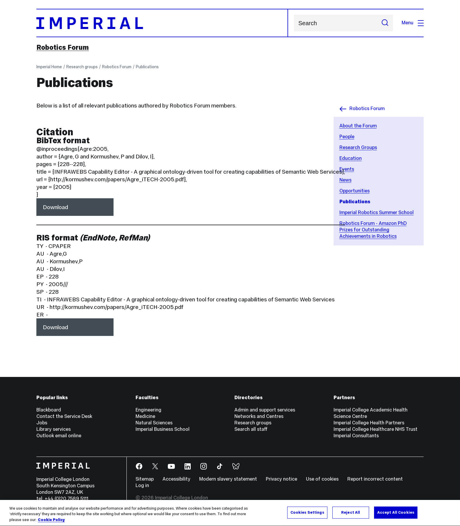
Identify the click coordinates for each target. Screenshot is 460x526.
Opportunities (354, 191)
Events (346, 169)
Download (55, 207)
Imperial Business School (163, 429)
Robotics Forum (62, 47)
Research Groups (358, 147)
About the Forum (358, 126)
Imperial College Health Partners (369, 423)
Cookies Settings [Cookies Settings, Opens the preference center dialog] (307, 517)
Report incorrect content (375, 479)
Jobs (41, 423)
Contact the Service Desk (64, 416)
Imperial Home (49, 66)
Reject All (350, 517)
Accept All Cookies (395, 517)
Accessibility (176, 479)
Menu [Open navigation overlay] (413, 23)
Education (350, 158)
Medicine (145, 416)
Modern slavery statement (228, 479)
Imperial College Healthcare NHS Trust (375, 429)
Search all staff (251, 429)
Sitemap (145, 479)
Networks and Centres (258, 416)
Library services (53, 429)
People (346, 137)
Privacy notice (281, 479)
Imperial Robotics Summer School (376, 212)
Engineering (148, 410)
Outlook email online (58, 436)
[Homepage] (162, 23)
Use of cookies (322, 479)
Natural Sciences (154, 423)
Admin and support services (264, 410)
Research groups (82, 66)
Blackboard (48, 410)
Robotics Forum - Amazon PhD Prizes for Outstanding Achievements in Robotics (373, 229)
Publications (147, 66)
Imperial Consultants (356, 436)
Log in (142, 485)
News (345, 180)
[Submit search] (385, 23)
